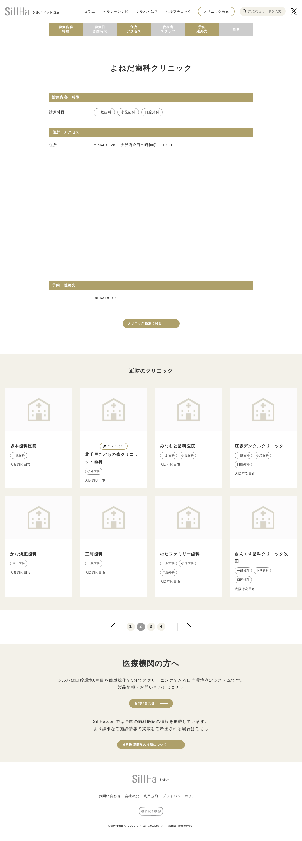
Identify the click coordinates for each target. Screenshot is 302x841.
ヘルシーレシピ (115, 11)
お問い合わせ (144, 703)
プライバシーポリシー (180, 796)
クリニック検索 (216, 11)
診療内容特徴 (66, 29)
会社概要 (132, 796)
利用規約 (151, 796)
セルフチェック (178, 11)
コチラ (177, 687)
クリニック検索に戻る (145, 323)
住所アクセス (134, 29)
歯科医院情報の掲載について (144, 744)
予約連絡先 (201, 29)
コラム (89, 11)
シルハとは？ (147, 11)
